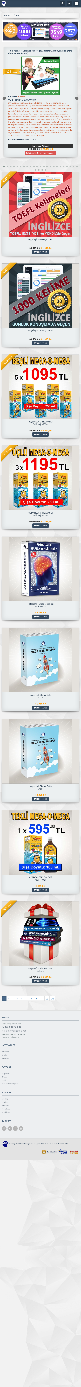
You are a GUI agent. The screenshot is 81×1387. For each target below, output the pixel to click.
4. (17, 1225)
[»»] (52, 1225)
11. (42, 1225)
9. (31, 1225)
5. (22, 1225)
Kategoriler (5, 1285)
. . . (27, 1225)
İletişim (4, 1304)
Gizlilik (4, 1307)
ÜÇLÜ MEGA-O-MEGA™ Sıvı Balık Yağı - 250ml (40, 589)
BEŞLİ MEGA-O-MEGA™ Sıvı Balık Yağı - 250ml (41, 473)
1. (4, 1225)
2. (8, 1225)
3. (13, 1225)
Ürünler (4, 1282)
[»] (47, 1225)
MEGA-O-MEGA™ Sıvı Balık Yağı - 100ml (40, 1055)
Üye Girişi (5, 1326)
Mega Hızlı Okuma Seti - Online (41, 938)
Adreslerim (5, 1332)
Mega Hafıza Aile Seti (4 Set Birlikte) (40, 1171)
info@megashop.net (14, 1257)
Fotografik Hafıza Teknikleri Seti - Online (40, 706)
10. (36, 1225)
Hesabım (5, 1329)
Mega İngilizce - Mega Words (40, 355)
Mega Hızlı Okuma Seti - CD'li (41, 822)
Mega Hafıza (6, 1300)
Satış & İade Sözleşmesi (10, 1310)
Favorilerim (6, 1336)
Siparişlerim (6, 1339)
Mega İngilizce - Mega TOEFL (40, 239)
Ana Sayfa (5, 1278)
